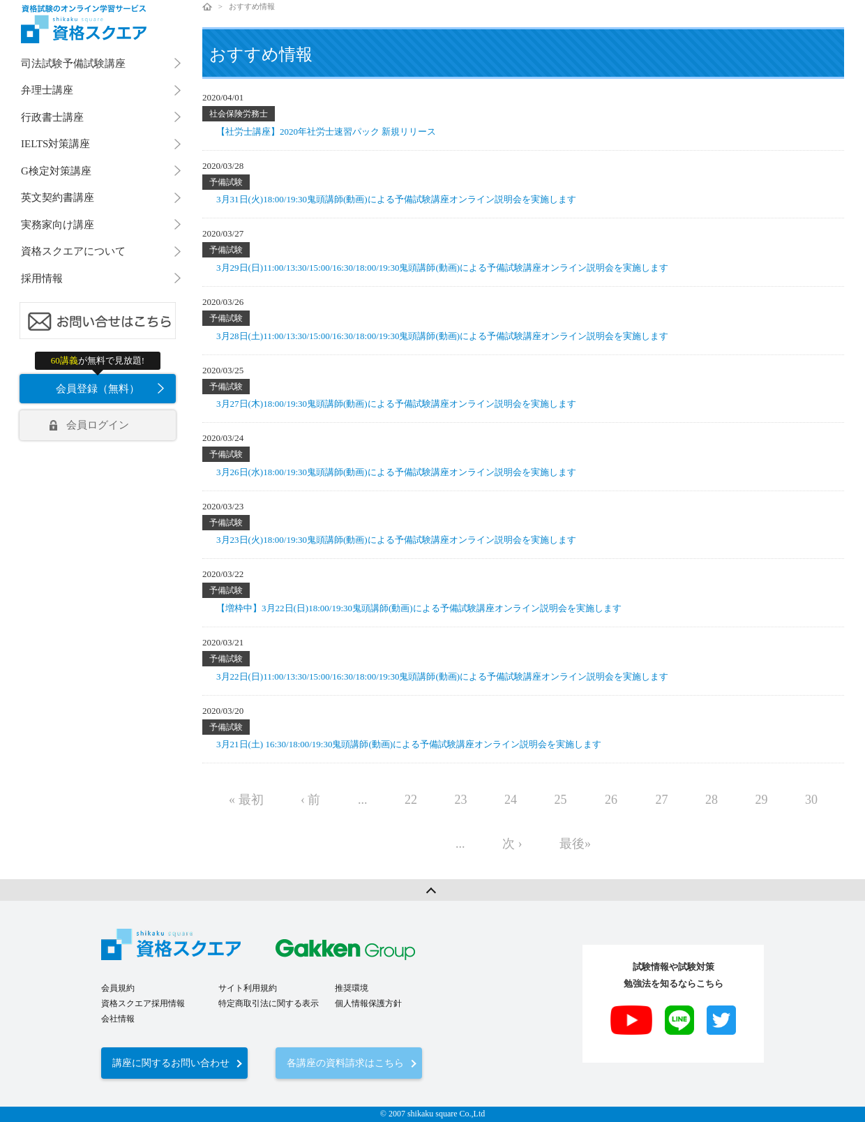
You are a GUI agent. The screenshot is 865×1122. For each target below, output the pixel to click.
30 (811, 800)
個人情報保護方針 (368, 1003)
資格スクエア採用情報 (143, 1003)
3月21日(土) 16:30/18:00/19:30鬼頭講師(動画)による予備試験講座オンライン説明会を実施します (408, 744)
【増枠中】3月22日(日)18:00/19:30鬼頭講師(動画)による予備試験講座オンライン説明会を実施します (419, 608)
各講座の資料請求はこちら (345, 1063)
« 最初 (246, 800)
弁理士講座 (47, 90)
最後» (575, 844)
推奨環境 (351, 988)
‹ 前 (311, 800)
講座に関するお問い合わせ (171, 1063)
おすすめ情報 (252, 6)
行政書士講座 (52, 117)
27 (662, 800)
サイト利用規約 (247, 988)
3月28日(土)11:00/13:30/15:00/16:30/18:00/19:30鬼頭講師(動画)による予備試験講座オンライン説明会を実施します (442, 336)
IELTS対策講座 (55, 143)
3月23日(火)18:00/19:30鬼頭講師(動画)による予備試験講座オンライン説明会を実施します (396, 539)
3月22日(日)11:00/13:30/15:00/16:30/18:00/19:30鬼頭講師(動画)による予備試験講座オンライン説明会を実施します (442, 676)
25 (561, 800)
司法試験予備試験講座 (73, 63)
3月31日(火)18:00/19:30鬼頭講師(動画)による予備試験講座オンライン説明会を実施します (396, 199)
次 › (512, 844)
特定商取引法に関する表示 (268, 1003)
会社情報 (118, 1019)
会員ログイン (97, 425)
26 (611, 800)
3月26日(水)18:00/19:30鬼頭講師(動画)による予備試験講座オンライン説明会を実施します (396, 472)
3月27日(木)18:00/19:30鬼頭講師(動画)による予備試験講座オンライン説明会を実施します (396, 403)
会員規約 (118, 988)
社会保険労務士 (238, 114)
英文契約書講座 (57, 197)
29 (761, 800)
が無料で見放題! (97, 360)
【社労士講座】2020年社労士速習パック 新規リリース (326, 131)
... (363, 800)
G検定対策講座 (56, 171)
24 (510, 800)
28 (711, 800)
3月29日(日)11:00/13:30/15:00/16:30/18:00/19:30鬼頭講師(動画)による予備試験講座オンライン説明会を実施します (442, 267)
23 (461, 800)
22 (411, 800)
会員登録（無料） (98, 388)
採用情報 (42, 278)
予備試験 (226, 182)
